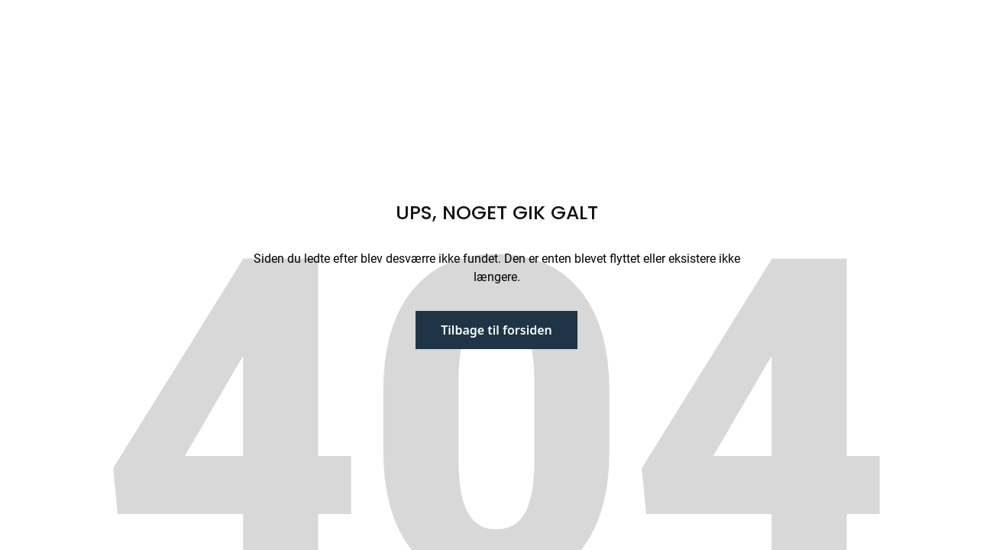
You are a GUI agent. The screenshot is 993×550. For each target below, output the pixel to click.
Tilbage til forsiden (496, 330)
